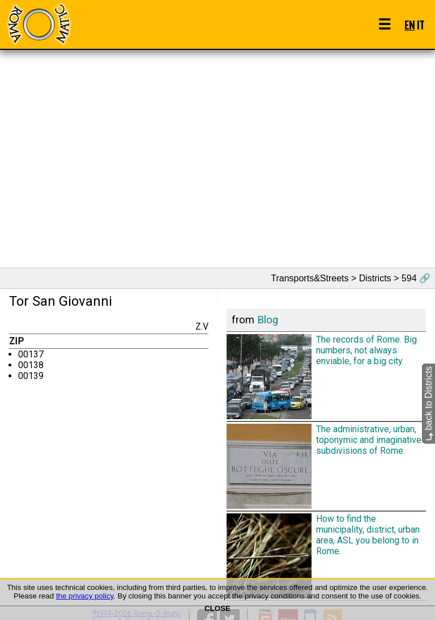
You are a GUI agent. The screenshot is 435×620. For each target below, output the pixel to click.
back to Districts (428, 403)
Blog (267, 320)
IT (420, 24)
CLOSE (217, 608)
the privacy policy (84, 596)
